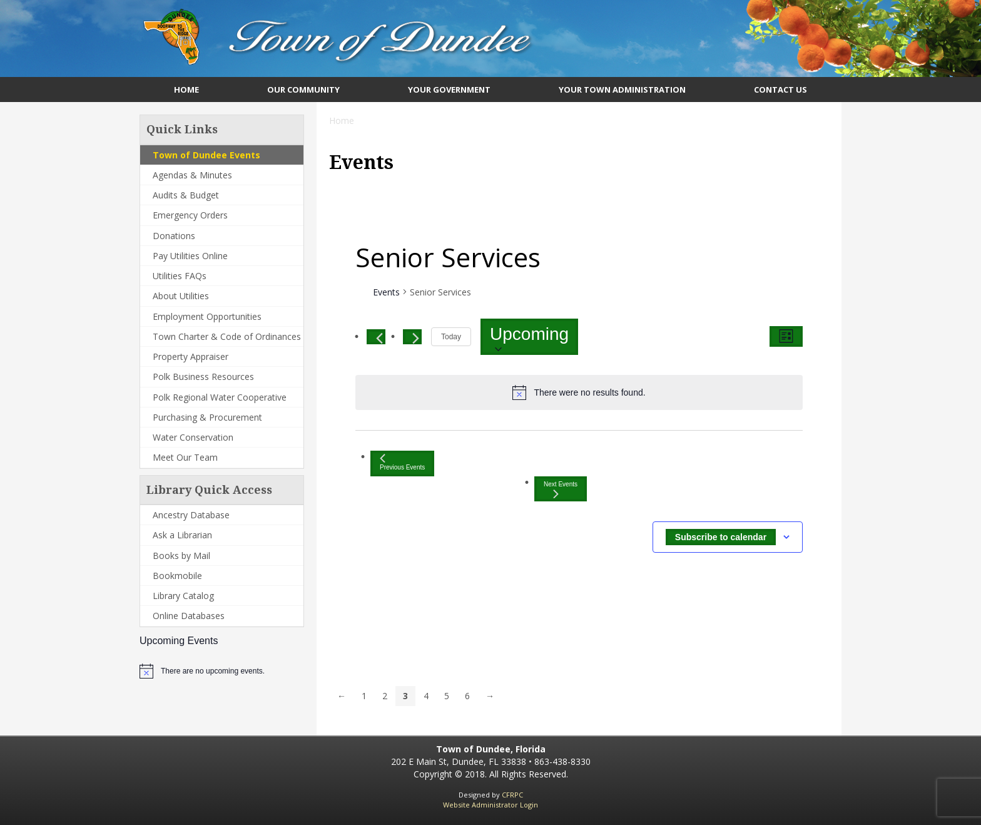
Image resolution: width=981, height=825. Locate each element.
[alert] (213, 671)
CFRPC (512, 794)
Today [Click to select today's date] (451, 336)
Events (386, 292)
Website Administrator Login (490, 804)
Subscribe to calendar (720, 537)
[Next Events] (412, 336)
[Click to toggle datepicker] (529, 337)
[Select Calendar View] (786, 336)
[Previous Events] (376, 336)
